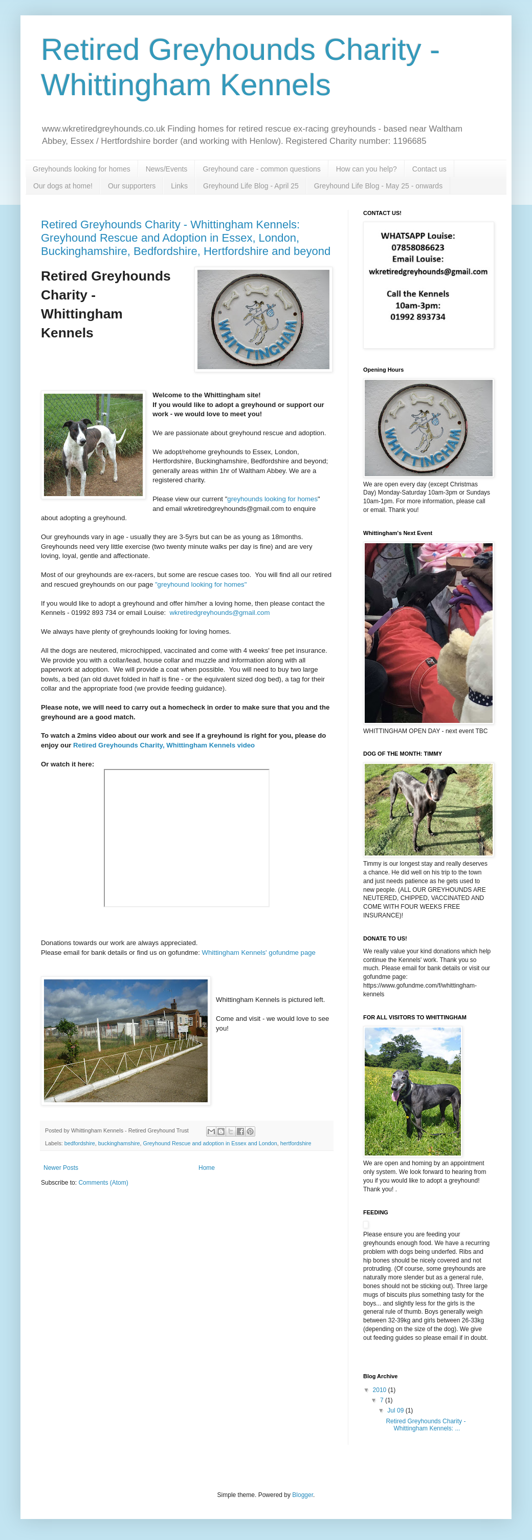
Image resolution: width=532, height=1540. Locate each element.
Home (206, 1167)
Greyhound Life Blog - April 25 (251, 186)
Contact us (429, 169)
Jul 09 (396, 1410)
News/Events (167, 169)
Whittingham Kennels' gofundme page (259, 952)
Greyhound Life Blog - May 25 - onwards (378, 186)
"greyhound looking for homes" (202, 584)
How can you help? (366, 169)
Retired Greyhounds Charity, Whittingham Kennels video (163, 745)
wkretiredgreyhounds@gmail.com (220, 612)
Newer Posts (60, 1167)
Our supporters (132, 186)
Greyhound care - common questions (261, 169)
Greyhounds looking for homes (81, 169)
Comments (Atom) (103, 1182)
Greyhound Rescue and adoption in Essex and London (210, 1143)
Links (179, 186)
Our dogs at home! (63, 186)
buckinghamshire (119, 1143)
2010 (380, 1390)
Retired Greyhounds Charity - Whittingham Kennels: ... (425, 1425)
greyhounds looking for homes (272, 499)
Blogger (302, 1495)
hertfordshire (296, 1143)
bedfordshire (79, 1143)
